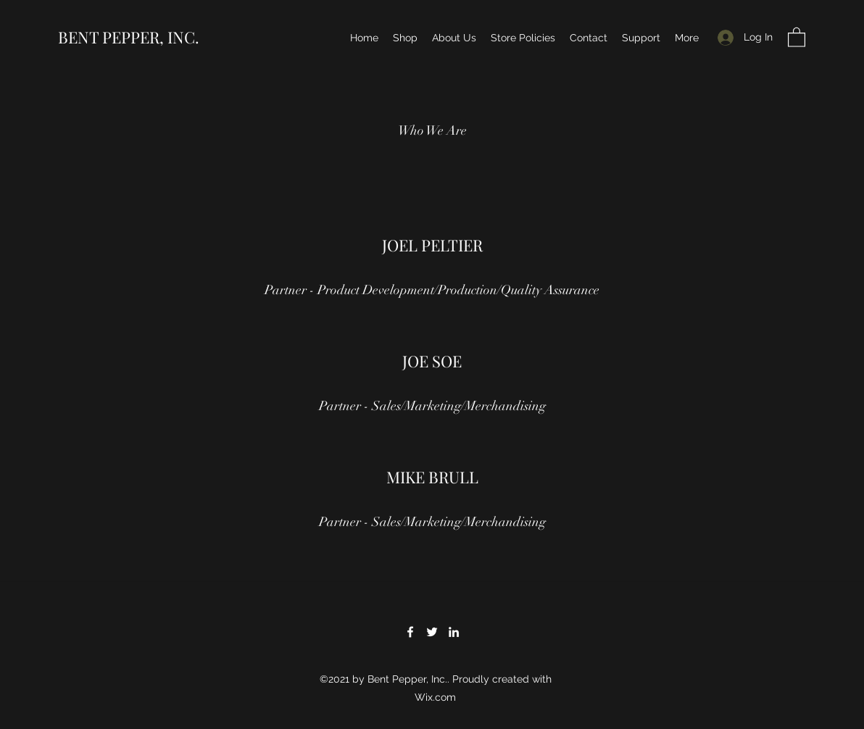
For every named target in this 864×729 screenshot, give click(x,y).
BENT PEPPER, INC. (128, 37)
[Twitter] (432, 632)
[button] (796, 36)
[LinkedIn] (453, 632)
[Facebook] (410, 632)
